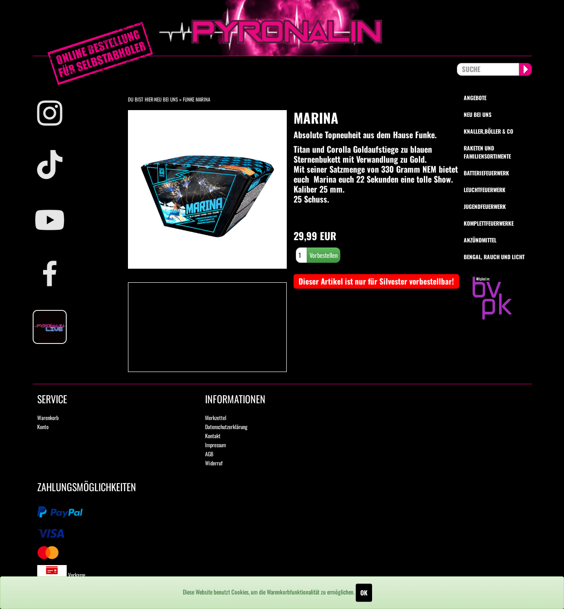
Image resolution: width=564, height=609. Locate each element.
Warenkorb (48, 417)
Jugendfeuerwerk (485, 206)
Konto (43, 426)
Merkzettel (215, 417)
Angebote (475, 98)
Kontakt (213, 436)
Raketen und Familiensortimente (487, 152)
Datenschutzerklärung (226, 426)
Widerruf (213, 463)
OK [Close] (364, 592)
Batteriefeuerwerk (486, 173)
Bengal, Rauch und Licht (494, 257)
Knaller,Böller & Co (488, 131)
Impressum (215, 445)
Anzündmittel (480, 240)
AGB (209, 454)
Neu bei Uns (166, 99)
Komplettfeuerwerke (489, 223)
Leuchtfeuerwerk (484, 189)
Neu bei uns (477, 114)
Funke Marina (196, 99)
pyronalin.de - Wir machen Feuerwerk (282, 28)
